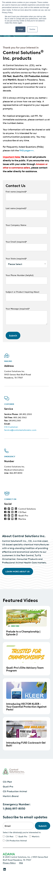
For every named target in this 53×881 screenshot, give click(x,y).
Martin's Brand (11, 796)
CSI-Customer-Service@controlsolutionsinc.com (20, 428)
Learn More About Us (18, 569)
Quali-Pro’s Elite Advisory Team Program (25, 669)
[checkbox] (26, 838)
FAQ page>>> (26, 150)
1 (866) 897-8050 (14, 808)
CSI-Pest (7, 781)
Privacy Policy (9, 862)
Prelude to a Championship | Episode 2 (23, 633)
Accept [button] (20, 29)
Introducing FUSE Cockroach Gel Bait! (26, 744)
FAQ (21, 862)
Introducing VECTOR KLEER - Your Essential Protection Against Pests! (26, 706)
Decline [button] (32, 29)
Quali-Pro (8, 786)
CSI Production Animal (15, 791)
